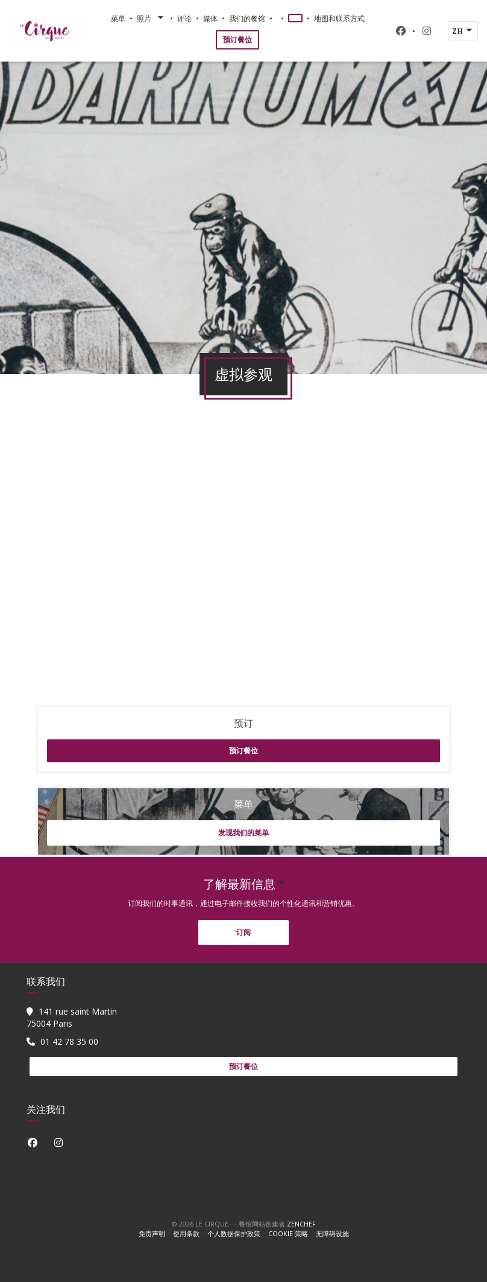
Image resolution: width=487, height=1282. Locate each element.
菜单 (118, 18)
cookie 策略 (292, 1234)
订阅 (243, 932)
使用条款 (190, 1234)
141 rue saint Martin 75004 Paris (72, 1017)
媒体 (210, 18)
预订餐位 (237, 39)
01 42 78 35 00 (69, 1041)
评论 (184, 18)
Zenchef (301, 1223)
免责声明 (156, 1234)
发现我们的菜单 (243, 833)
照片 (151, 18)
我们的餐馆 (247, 18)
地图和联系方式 (339, 18)
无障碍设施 (332, 1234)
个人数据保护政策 (237, 1234)
